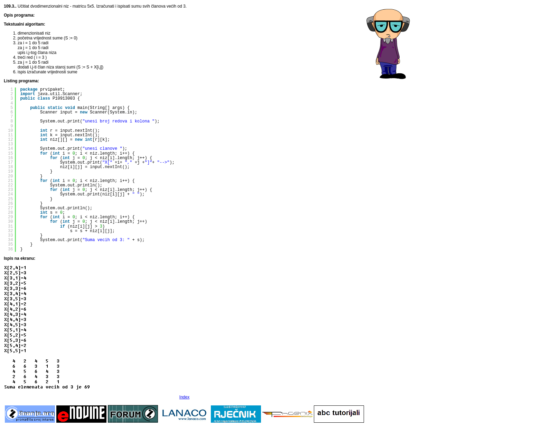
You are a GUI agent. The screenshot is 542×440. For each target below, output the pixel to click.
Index (184, 397)
